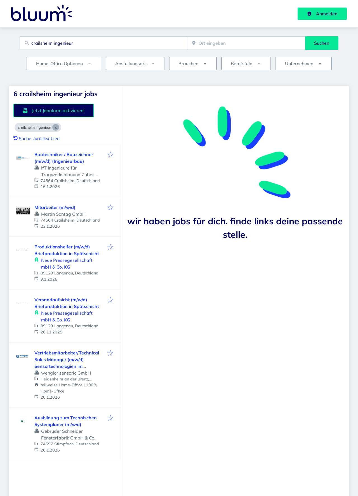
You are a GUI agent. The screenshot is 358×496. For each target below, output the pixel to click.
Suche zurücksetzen (36, 138)
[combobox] (103, 43)
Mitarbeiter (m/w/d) (55, 207)
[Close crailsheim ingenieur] (55, 127)
